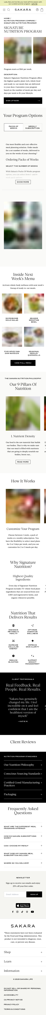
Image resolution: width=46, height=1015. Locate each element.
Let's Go (34, 4)
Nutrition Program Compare (19, 21)
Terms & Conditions (14, 1009)
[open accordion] (23, 764)
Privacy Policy (11, 1004)
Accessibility (11, 995)
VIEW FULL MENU (23, 363)
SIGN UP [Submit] (34, 894)
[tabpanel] (23, 196)
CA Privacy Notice (13, 1000)
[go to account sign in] (37, 9)
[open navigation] (4, 10)
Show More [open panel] (23, 182)
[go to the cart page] (42, 9)
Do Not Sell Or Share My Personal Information (22, 989)
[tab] (13, 127)
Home (7, 18)
